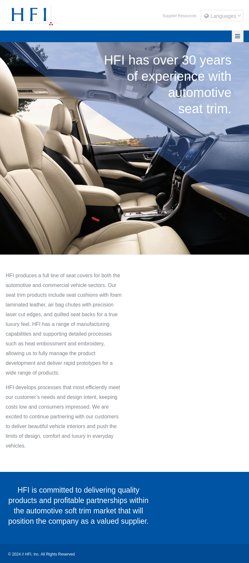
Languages (220, 16)
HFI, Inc (32, 554)
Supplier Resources (180, 16)
